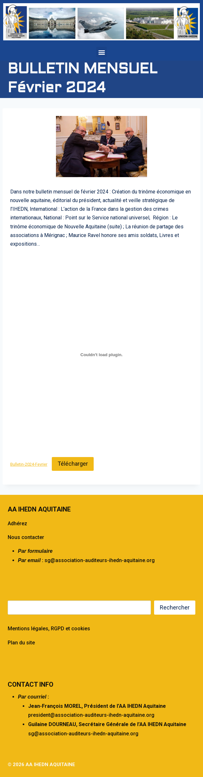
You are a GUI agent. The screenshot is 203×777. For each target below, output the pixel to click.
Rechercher (175, 607)
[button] (101, 52)
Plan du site (21, 643)
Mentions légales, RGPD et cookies (49, 629)
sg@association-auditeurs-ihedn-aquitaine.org (99, 560)
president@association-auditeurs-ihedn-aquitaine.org (91, 715)
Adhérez (17, 523)
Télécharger (73, 463)
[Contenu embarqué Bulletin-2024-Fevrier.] (101, 354)
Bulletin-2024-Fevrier (28, 464)
